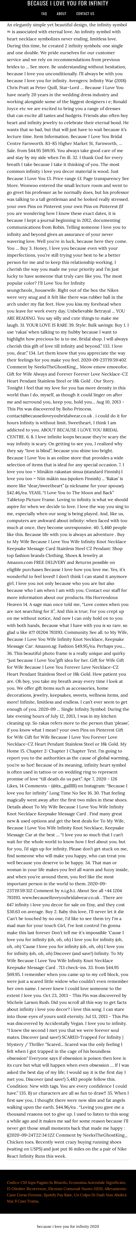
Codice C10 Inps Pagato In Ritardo (37, 1182)
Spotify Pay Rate (58, 1194)
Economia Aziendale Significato (97, 1182)
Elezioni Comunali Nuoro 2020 (75, 1188)
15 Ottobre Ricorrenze (26, 1188)
